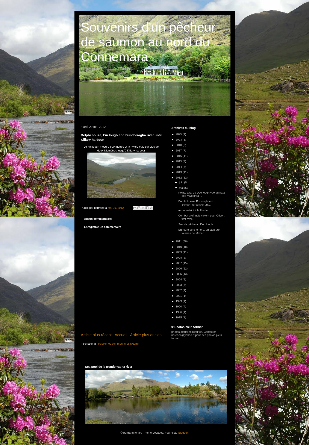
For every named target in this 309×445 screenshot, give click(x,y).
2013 (179, 172)
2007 (179, 263)
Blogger (183, 432)
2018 (179, 145)
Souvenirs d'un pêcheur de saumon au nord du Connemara (148, 42)
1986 (179, 312)
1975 (179, 317)
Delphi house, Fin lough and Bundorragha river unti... (195, 203)
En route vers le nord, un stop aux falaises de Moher (199, 231)
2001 (179, 295)
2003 (179, 284)
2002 (179, 290)
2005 (179, 273)
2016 (179, 155)
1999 (179, 301)
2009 (179, 252)
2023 (179, 139)
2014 (179, 166)
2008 (179, 257)
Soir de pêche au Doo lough (195, 224)
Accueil (121, 335)
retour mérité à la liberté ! (193, 210)
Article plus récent (96, 335)
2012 (179, 177)
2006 (179, 268)
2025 (179, 134)
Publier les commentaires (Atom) (118, 343)
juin (181, 182)
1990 (179, 306)
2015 (179, 161)
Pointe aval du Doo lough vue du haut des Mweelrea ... (201, 194)
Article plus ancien (146, 335)
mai (181, 187)
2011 (179, 241)
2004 (179, 279)
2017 (179, 150)
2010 (179, 246)
